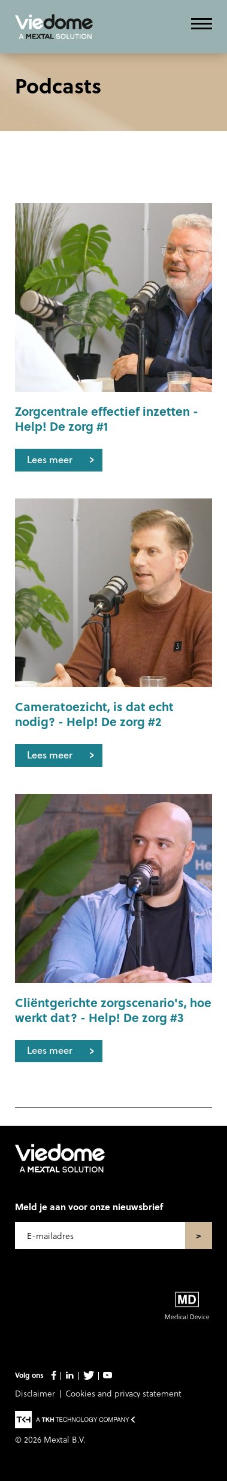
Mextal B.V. (65, 1439)
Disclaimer (35, 1393)
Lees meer (49, 459)
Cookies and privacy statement (123, 1393)
